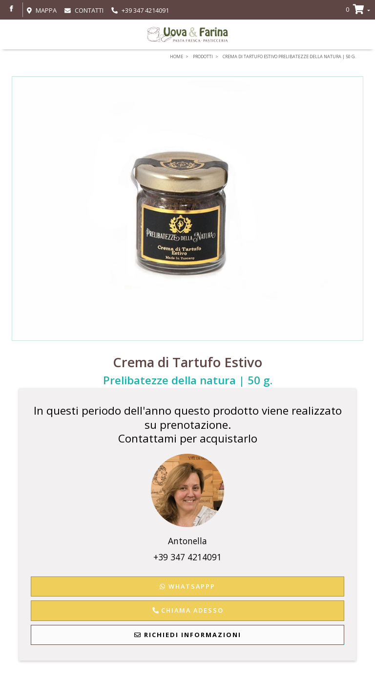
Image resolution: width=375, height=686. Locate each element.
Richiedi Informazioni (187, 634)
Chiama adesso (187, 610)
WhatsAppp (187, 586)
